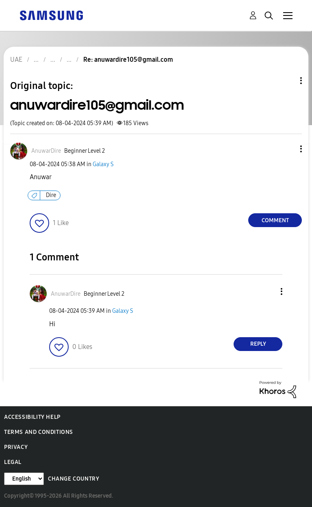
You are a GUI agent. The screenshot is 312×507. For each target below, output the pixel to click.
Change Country (73, 478)
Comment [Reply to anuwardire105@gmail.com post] (275, 220)
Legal (13, 462)
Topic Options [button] (287, 80)
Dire (51, 195)
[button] (287, 149)
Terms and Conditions (38, 432)
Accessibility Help (32, 417)
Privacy (16, 447)
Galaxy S (103, 164)
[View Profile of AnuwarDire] (46, 150)
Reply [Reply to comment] (258, 343)
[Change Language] (24, 478)
